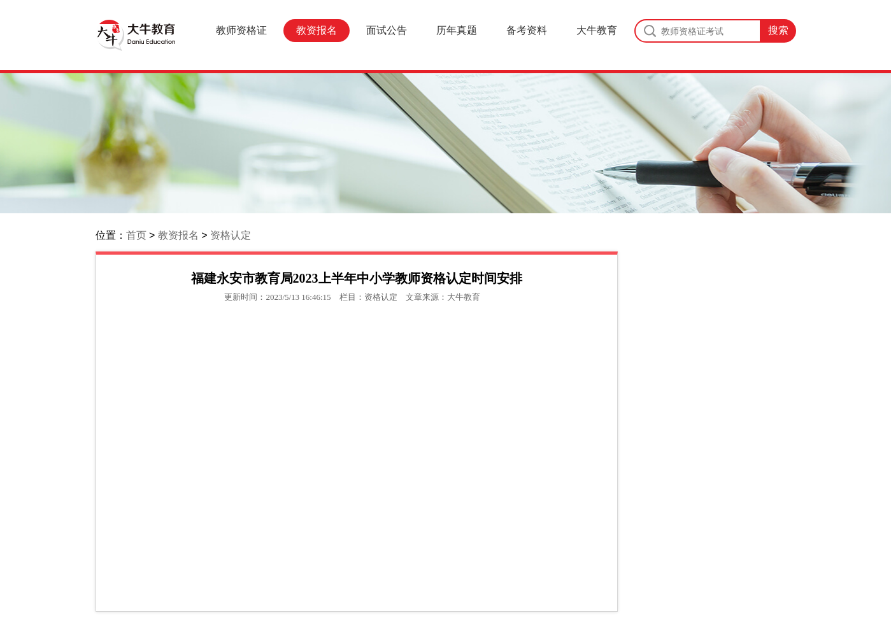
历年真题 (456, 30)
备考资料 (526, 30)
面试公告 (386, 30)
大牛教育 (596, 30)
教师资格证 (241, 30)
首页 (136, 235)
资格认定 (230, 235)
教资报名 (316, 30)
